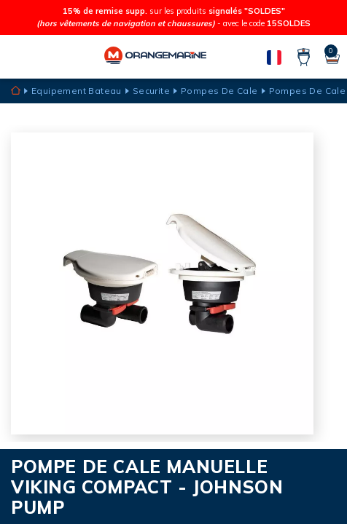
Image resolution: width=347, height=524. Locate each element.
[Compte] (303, 57)
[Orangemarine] (155, 57)
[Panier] (332, 57)
